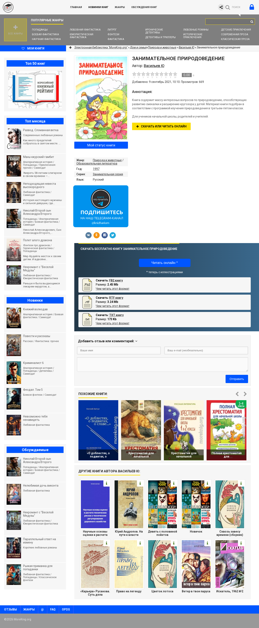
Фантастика (116, 39)
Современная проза (234, 34)
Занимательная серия (108, 174)
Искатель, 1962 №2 (229, 591)
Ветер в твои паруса (196, 591)
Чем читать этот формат (112, 288)
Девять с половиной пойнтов (162, 533)
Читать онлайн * (164, 263)
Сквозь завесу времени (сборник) (229, 533)
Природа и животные (107, 160)
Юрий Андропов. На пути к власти (129, 533)
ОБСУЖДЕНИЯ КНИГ (144, 7)
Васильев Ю (186, 47)
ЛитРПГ (112, 29)
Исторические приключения (192, 36)
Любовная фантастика (85, 29)
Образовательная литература (96, 163)
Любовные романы (195, 29)
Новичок (196, 531)
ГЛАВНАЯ (76, 7)
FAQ (53, 609)
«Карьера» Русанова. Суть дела (95, 593)
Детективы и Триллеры (160, 37)
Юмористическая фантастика (81, 36)
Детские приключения (236, 29)
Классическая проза (235, 39)
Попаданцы (40, 29)
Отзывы (10, 609)
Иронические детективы (154, 31)
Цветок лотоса (162, 591)
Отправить (237, 379)
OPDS (66, 609)
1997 (96, 169)
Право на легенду (128, 591)
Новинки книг (98, 7)
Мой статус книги (101, 145)
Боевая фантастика (45, 34)
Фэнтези (113, 34)
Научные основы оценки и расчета (95, 533)
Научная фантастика (46, 39)
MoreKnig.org (31, 7)
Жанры (120, 7)
